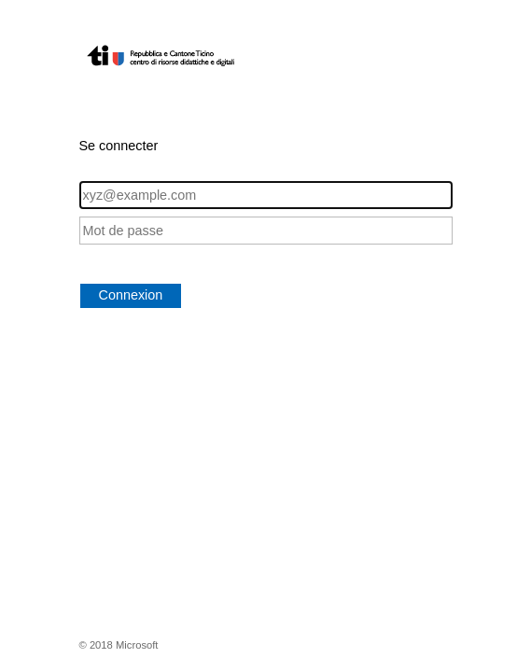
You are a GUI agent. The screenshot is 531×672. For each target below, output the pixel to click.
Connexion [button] (131, 294)
